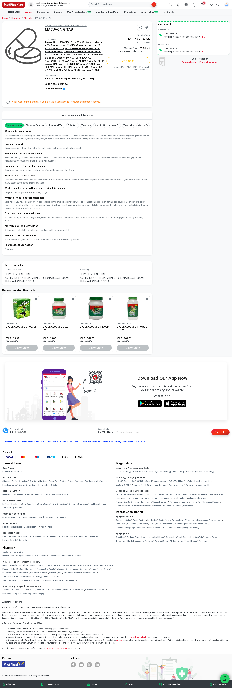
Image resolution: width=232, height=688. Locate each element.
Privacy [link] (131, 684)
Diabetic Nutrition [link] (31, 527)
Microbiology (165, 471)
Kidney (169, 494)
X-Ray (132, 481)
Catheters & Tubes (43, 590)
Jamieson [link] (64, 517)
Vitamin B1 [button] (100, 125)
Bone (118, 498)
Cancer (135, 498)
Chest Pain (120, 537)
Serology (154, 471)
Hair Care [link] (43, 481)
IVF (164, 527)
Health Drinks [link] (7, 494)
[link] (13, 4)
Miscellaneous (71, 580)
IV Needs (57, 590)
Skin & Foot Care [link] (60, 504)
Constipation (171, 537)
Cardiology (120, 524)
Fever (211, 494)
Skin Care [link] (6, 481)
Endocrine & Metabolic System (15, 573)
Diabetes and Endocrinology (209, 520)
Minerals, (49, 78)
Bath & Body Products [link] (58, 481)
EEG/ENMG (179, 481)
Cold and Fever (133, 537)
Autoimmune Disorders (142, 506)
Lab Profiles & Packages (126, 494)
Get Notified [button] (128, 60)
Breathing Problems (144, 541)
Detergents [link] (22, 536)
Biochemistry (178, 471)
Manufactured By (13, 269)
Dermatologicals (90, 573)
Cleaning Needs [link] (9, 536)
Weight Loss (158, 537)
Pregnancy (164, 498)
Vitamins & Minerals (38, 573)
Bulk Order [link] (10, 684)
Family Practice (139, 520)
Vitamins (193, 494)
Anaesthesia (7, 590)
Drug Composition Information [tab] (77, 115)
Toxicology (145, 502)
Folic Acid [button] (72, 125)
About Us (7, 441)
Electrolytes (188, 506)
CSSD (32, 590)
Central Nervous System (103, 565)
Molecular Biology (206, 471)
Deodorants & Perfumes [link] (95, 481)
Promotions (130, 12)
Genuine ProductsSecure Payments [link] (199, 62)
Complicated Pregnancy (178, 527)
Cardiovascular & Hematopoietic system (55, 565)
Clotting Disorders (160, 502)
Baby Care (18, 471)
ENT (152, 524)
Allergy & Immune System (47, 576)
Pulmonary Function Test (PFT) (198, 485)
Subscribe (220, 432)
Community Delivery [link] (53, 684)
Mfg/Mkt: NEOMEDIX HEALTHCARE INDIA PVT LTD (66, 26)
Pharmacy (28, 12)
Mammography (160, 481)
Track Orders (52, 441)
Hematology (191, 471)
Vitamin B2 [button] (114, 125)
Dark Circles (183, 537)
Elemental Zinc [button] (56, 125)
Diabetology (190, 520)
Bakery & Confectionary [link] (77, 536)
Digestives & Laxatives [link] (78, 504)
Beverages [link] (93, 536)
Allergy (177, 494)
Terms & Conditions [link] (221, 684)
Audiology (194, 527)
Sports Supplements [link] (11, 517)
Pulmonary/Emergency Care (14, 594)
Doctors (58, 12)
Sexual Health (191, 541)
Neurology (131, 524)
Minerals (28, 18)
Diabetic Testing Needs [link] (12, 527)
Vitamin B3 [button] (128, 125)
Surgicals (102, 590)
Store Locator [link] (41, 556)
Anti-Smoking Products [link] (12, 508)
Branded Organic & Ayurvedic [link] (14, 540)
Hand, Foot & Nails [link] (49, 485)
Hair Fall (130, 541)
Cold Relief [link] (27, 504)
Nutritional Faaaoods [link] (41, 494)
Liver (147, 494)
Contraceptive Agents (45, 569)
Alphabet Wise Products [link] (72, 556)
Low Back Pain (196, 537)
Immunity (126, 498)
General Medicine (123, 520)
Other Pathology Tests (197, 498)
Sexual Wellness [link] (76, 481)
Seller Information (54, 88)
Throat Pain (120, 541)
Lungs (153, 494)
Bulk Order (128, 441)
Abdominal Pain (176, 541)
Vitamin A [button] (86, 125)
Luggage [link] (61, 536)
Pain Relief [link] (15, 504)
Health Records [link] (9, 556)
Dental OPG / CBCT (124, 485)
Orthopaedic (90, 590)
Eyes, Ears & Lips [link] (9, 485)
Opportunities (149, 11)
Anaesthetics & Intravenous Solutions (18, 576)
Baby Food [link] (7, 471)
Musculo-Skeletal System (13, 569)
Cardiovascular (21, 590)
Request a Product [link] (25, 556)
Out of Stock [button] (22, 347)
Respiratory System (82, 565)
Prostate (154, 498)
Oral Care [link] (33, 481)
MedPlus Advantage (79, 11)
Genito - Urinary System (100, 569)
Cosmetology (180, 524)
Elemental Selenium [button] (35, 125)
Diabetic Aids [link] (46, 527)
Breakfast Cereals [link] (22, 494)
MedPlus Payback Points (108, 12)
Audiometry (139, 485)
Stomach (157, 506)
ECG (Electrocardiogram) (156, 485)
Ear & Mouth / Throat (72, 573)
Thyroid (185, 494)
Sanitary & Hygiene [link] (20, 481)
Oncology (84, 569)
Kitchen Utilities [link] (49, 536)
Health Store (11, 12)
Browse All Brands (69, 441)
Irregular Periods (212, 537)
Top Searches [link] (54, 556)
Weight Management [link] (61, 494)
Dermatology (143, 524)
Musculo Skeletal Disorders (127, 502)
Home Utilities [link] (35, 536)
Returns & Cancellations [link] (173, 684)
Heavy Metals (196, 502)
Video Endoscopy (176, 485)
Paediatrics (152, 520)
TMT (170, 481)
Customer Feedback (90, 441)
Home (5, 18)
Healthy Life (168, 12)
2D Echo (189, 481)
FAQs (16, 441)
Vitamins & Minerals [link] (30, 517)
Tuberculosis (180, 498)
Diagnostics (43, 12)
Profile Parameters (140, 471)
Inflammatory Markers (172, 506)
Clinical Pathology (123, 471)
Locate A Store (32, 441)
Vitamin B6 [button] (143, 125)
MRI (117, 481)
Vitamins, (59, 78)
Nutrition (52, 573)
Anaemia (203, 494)
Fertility (161, 494)
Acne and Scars (161, 541)
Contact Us (140, 441)
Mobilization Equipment (73, 590)
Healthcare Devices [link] (98, 504)
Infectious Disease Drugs (67, 569)
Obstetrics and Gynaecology (171, 520)
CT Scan (124, 481)
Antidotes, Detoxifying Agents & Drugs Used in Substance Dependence (32, 580)
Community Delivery (111, 441)
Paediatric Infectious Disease (149, 527)
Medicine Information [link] (12, 552)
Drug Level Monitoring (179, 502)
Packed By (84, 269)
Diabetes (219, 494)
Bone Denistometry (202, 481)
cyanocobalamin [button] (14, 125)
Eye (59, 573)
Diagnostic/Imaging (36, 594)
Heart (140, 494)
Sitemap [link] (94, 684)
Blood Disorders (123, 506)
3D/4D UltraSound (144, 481)
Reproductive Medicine (197, 524)
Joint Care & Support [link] (42, 504)
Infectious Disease (211, 502)
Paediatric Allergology (125, 527)
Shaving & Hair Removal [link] (29, 485)
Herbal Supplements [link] (49, 517)
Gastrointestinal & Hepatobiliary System (19, 565)
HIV (172, 498)
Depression (146, 537)
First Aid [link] (5, 504)
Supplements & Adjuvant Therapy (79, 78)
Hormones (29, 569)
